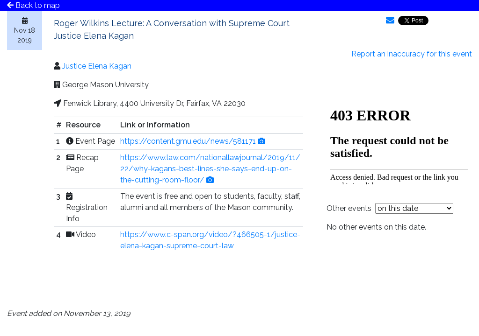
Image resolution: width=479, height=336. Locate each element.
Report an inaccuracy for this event (411, 53)
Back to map (33, 5)
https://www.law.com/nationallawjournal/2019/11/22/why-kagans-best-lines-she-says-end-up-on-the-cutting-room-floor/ (210, 168)
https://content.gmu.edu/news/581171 (188, 141)
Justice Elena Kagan (96, 66)
